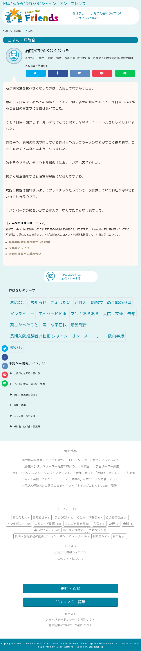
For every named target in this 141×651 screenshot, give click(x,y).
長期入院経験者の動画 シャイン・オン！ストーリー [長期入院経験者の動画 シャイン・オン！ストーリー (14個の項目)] (57, 336)
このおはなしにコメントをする (70, 276)
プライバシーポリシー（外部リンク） (70, 620)
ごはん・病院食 (13, 30)
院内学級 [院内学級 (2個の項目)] (116, 336)
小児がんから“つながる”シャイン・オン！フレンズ (43, 3)
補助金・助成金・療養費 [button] (24, 426)
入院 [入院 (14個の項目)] (107, 313)
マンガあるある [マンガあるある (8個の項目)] (85, 313)
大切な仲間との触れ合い (25, 254)
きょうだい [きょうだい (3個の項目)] (60, 302)
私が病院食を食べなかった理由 (29, 242)
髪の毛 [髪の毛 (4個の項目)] (16, 347)
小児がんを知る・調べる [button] (24, 373)
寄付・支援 (70, 588)
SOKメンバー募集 (70, 602)
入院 (30, 30)
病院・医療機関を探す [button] (23, 394)
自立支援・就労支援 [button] (22, 416)
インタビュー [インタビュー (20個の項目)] (22, 313)
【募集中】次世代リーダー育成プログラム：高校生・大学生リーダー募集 (70, 466)
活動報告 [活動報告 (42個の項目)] (79, 325)
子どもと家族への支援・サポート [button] (29, 384)
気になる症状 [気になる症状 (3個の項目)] (54, 325)
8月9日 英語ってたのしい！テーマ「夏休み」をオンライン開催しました (70, 479)
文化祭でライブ (19, 248)
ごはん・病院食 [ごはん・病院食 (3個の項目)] (89, 302)
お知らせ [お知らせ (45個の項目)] (38, 302)
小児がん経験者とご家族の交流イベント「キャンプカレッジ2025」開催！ (70, 486)
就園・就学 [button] (17, 405)
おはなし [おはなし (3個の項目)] (18, 302)
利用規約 (70, 614)
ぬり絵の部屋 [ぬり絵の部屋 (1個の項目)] (119, 302)
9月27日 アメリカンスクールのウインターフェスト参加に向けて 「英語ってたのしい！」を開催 (70, 473)
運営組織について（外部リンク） (70, 625)
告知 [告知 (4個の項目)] (131, 313)
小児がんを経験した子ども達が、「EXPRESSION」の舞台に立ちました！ (70, 460)
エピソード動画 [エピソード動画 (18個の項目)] (52, 313)
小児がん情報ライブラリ (107, 13)
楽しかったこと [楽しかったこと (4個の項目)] (24, 325)
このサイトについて (86, 18)
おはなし (78, 13)
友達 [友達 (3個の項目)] (119, 313)
